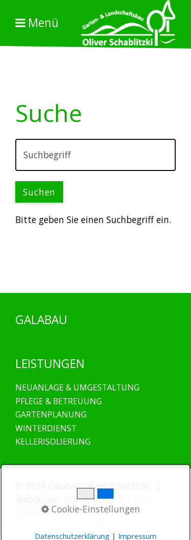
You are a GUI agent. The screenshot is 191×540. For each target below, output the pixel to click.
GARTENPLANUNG (51, 414)
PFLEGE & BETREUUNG (58, 401)
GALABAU (126, 262)
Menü (43, 23)
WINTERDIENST (45, 428)
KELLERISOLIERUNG (53, 441)
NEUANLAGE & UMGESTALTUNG (77, 387)
